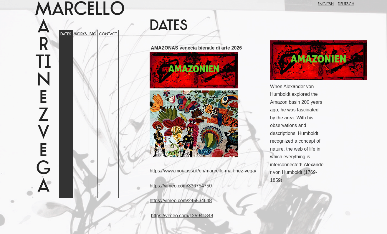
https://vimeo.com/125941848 (182, 215)
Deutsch (346, 4)
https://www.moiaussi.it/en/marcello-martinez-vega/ (203, 170)
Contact (108, 34)
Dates (65, 34)
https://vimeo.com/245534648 (181, 200)
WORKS (80, 34)
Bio (93, 34)
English (326, 4)
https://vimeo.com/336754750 (181, 185)
